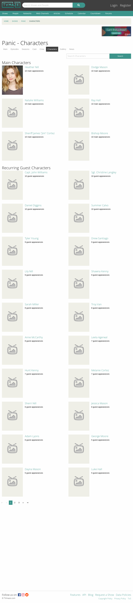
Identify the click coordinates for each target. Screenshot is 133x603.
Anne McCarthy (34, 337)
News (71, 49)
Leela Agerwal (99, 337)
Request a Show (104, 595)
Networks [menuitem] (27, 13)
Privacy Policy (120, 599)
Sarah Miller (32, 304)
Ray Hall (96, 100)
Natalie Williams (34, 100)
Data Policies (123, 595)
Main (5, 49)
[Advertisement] (50, 32)
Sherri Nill (30, 403)
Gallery (63, 49)
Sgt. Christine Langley (103, 172)
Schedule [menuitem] (69, 13)
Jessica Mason (99, 403)
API (84, 595)
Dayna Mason (33, 469)
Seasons (25, 49)
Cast (34, 49)
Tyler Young (31, 238)
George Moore (99, 436)
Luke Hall (96, 469)
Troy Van (96, 304)
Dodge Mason (99, 67)
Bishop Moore (99, 133)
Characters (52, 49)
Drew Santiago (99, 238)
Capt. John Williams (36, 172)
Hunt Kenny (32, 370)
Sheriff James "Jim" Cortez (40, 133)
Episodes (15, 49)
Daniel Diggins (33, 205)
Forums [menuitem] (108, 13)
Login (114, 5)
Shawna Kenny (99, 271)
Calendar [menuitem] (82, 13)
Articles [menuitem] (57, 13)
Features (75, 595)
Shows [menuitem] (5, 13)
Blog (90, 595)
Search (120, 56)
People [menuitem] (15, 13)
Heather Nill (32, 67)
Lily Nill (29, 271)
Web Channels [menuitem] (42, 13)
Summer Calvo (99, 205)
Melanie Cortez (100, 370)
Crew (42, 49)
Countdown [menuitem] (96, 13)
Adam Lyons (32, 436)
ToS (129, 599)
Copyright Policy (105, 599)
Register (125, 5)
